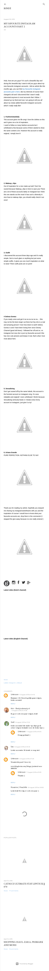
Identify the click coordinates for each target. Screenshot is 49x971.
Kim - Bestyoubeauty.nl (20, 708)
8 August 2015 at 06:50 (36, 787)
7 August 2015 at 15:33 (33, 772)
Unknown (15, 694)
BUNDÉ (7, 8)
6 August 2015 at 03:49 (22, 747)
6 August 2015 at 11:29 (26, 759)
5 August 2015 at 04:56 (19, 710)
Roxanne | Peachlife (19, 787)
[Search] (43, 3)
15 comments (13, 949)
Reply (13, 704)
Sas (12, 747)
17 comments (13, 891)
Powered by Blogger (24, 963)
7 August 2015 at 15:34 (33, 731)
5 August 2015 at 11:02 (22, 722)
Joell (12, 722)
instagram (12, 683)
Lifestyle (19, 683)
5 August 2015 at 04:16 (27, 694)
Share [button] (6, 679)
